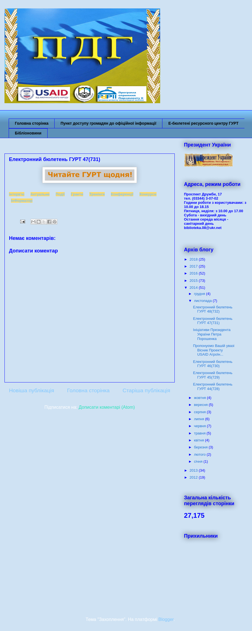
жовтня (200, 398)
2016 (194, 273)
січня (199, 461)
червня (200, 426)
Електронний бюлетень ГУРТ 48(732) (212, 309)
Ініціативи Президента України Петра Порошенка (211, 334)
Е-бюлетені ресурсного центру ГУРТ (203, 123)
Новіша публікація (31, 390)
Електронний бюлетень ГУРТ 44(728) (212, 386)
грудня (200, 294)
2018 (194, 259)
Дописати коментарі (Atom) (107, 407)
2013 (194, 470)
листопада (203, 301)
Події (60, 194)
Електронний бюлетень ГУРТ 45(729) (212, 375)
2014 (194, 287)
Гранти (77, 194)
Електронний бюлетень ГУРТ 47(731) (212, 320)
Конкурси (147, 194)
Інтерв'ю (16, 194)
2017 (194, 266)
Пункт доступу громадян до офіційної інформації (108, 123)
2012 (194, 477)
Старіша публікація (146, 390)
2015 (194, 280)
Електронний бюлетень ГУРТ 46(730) (212, 364)
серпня (200, 412)
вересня (201, 405)
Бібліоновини (28, 133)
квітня (199, 440)
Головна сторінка (31, 123)
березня (201, 447)
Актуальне (40, 194)
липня (199, 419)
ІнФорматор (21, 200)
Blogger (165, 619)
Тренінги (97, 194)
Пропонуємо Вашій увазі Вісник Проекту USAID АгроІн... (213, 350)
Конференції (122, 194)
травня (200, 433)
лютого (200, 454)
